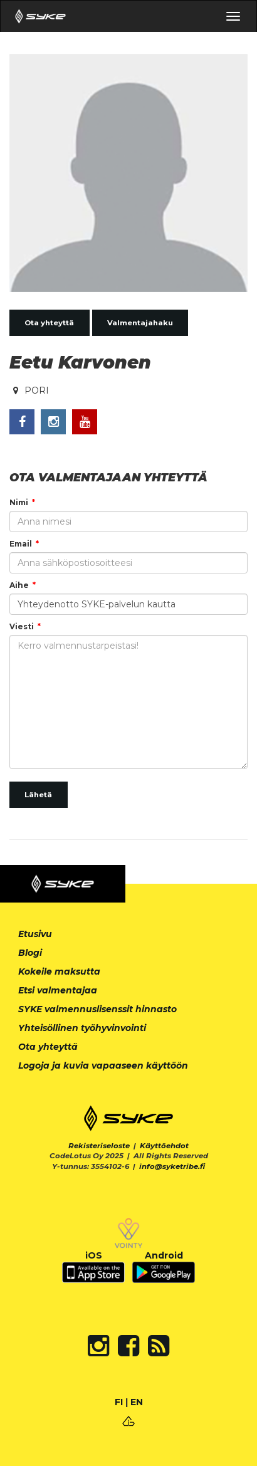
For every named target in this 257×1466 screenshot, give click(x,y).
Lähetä (38, 794)
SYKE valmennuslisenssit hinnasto (97, 1009)
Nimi (18, 502)
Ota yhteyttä (49, 322)
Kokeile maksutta (59, 971)
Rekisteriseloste (99, 1145)
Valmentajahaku (140, 322)
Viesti (21, 626)
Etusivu (35, 934)
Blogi (30, 952)
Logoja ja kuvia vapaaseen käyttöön (103, 1065)
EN (136, 1402)
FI (119, 1402)
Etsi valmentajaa (57, 990)
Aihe (19, 585)
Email (20, 543)
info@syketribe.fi (172, 1166)
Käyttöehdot (164, 1145)
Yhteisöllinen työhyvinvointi (82, 1028)
